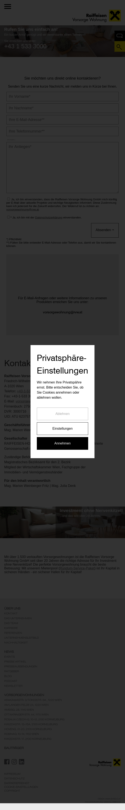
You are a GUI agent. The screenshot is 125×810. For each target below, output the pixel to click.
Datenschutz (14, 778)
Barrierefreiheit (16, 783)
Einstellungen (62, 407)
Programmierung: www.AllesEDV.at (103, 802)
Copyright (12, 790)
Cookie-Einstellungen (21, 787)
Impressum (12, 773)
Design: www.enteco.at (109, 799)
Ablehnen (62, 392)
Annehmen (62, 422)
